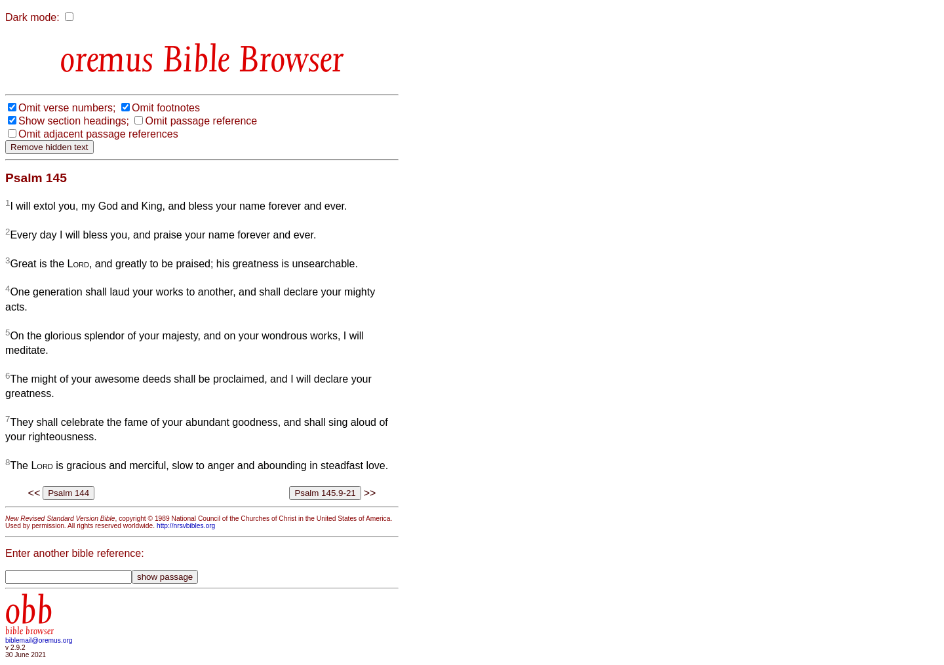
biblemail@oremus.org (39, 640)
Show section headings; (73, 120)
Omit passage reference (201, 120)
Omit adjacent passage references (98, 134)
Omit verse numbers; (66, 107)
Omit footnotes (166, 107)
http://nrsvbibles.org (186, 525)
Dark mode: (32, 17)
